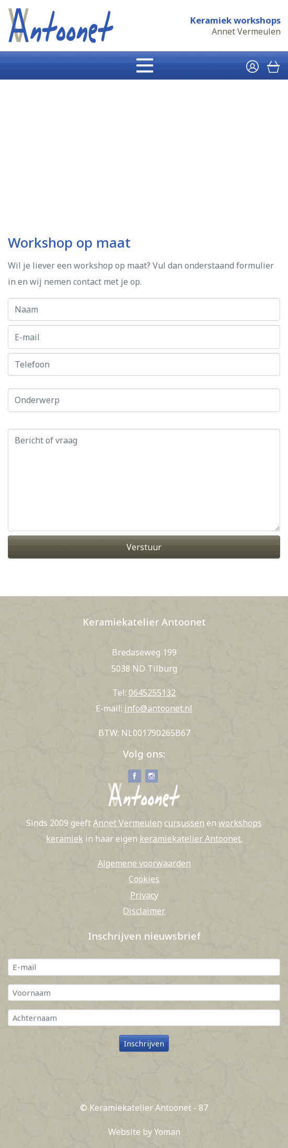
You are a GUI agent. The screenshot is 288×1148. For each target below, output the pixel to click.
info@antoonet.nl (158, 708)
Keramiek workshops (235, 20)
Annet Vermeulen (246, 31)
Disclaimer (144, 911)
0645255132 (152, 692)
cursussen (184, 823)
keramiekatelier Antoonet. (191, 838)
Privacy (144, 895)
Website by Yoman (144, 1132)
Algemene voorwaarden (144, 863)
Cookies (144, 879)
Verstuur (144, 547)
